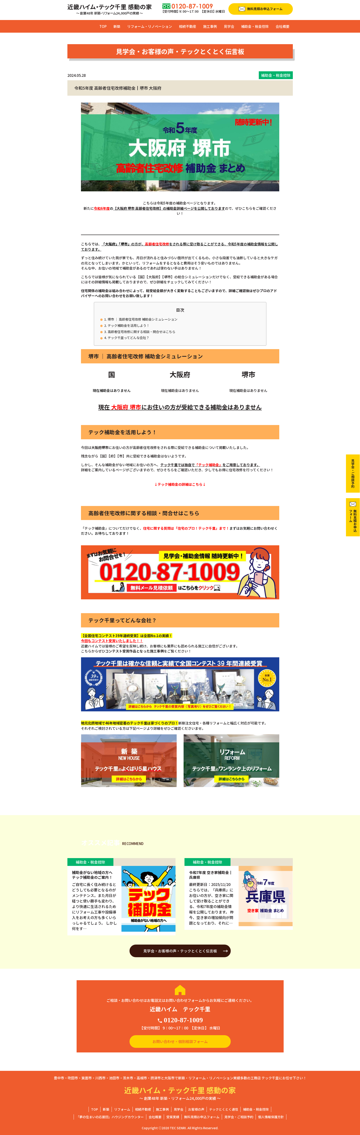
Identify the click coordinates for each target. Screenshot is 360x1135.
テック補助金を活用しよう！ (129, 325)
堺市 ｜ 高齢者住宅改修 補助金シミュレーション (142, 319)
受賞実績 (172, 1117)
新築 (116, 26)
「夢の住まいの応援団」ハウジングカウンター (110, 1117)
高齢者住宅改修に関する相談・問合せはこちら (141, 331)
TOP (103, 26)
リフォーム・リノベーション (149, 26)
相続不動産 (187, 26)
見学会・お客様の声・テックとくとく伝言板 (180, 951)
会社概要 (282, 26)
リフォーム (122, 1109)
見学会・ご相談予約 (238, 1117)
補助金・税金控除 (255, 26)
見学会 (229, 26)
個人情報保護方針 (271, 1117)
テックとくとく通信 (223, 1109)
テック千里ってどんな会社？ (128, 337)
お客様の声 (196, 1109)
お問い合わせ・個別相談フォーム (180, 1041)
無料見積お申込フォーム (201, 1117)
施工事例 (210, 26)
